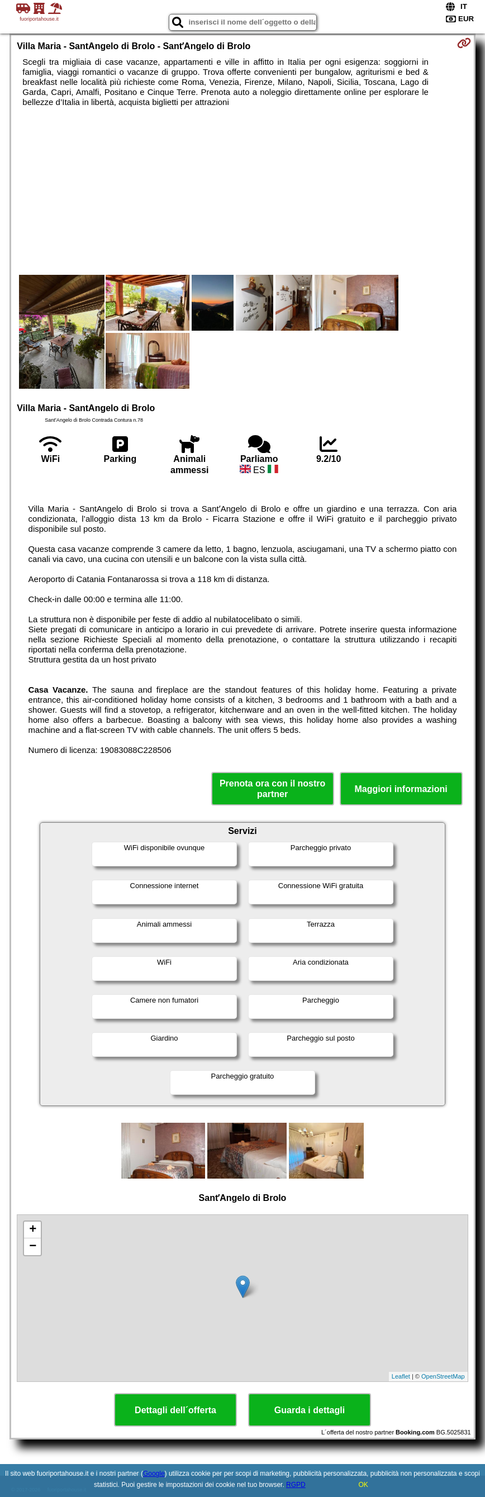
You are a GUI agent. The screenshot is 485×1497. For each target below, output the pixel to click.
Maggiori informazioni (401, 789)
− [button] (32, 1246)
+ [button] (32, 1230)
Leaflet (401, 1376)
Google (154, 1473)
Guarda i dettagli (309, 1410)
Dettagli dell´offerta (175, 1410)
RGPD (296, 1485)
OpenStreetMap (443, 1376)
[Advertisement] (242, 191)
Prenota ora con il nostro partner (272, 789)
